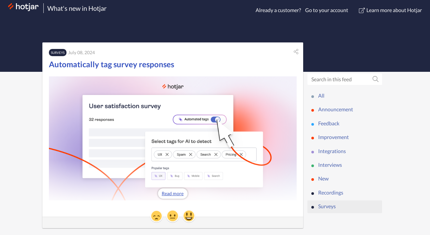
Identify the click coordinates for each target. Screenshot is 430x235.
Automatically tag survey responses (111, 64)
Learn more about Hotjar (390, 10)
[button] (296, 51)
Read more (173, 193)
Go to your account (326, 10)
